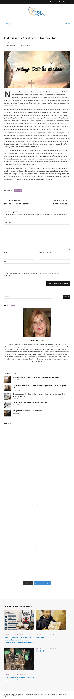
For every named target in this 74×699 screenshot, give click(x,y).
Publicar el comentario (58, 283)
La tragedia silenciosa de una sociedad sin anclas (28, 411)
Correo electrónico (46, 253)
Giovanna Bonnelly (9, 45)
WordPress (16, 696)
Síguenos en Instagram (42, 583)
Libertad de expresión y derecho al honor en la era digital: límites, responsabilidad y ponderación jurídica (39, 395)
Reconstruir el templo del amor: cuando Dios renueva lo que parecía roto (36, 377)
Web (5, 261)
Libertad (6, 42)
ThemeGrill (53, 694)
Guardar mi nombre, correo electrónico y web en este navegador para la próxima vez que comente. (36, 274)
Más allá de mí (41, 651)
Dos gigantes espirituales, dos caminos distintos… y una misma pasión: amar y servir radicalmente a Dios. (40, 387)
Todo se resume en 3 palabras (20, 202)
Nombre (7, 253)
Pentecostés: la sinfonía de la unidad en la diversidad (30, 402)
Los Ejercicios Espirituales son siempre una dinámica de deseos (19, 678)
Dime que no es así (53, 202)
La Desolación (41, 637)
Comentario (8, 222)
